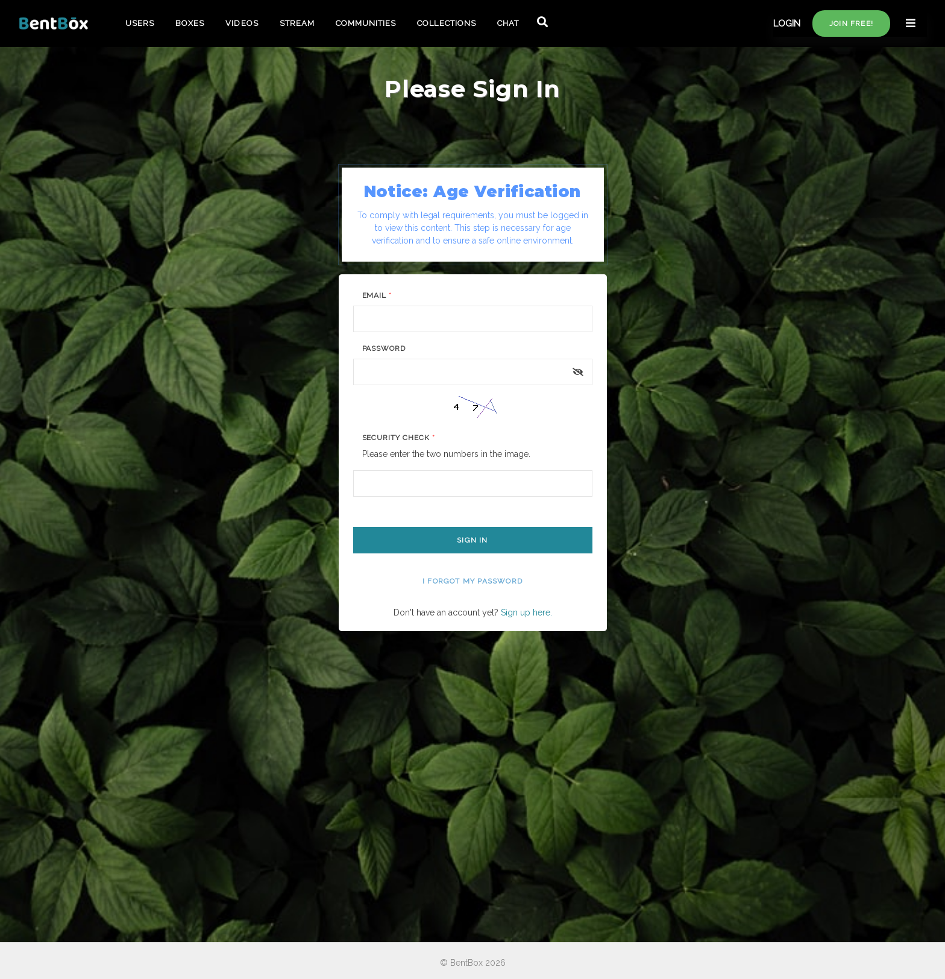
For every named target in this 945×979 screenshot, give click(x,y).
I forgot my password (472, 581)
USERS (139, 23)
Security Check (398, 437)
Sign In (472, 540)
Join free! (851, 23)
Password (384, 348)
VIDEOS (241, 23)
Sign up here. (526, 612)
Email (377, 295)
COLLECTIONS (446, 23)
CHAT (508, 23)
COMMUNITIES (366, 23)
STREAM (297, 23)
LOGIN (786, 23)
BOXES (189, 23)
